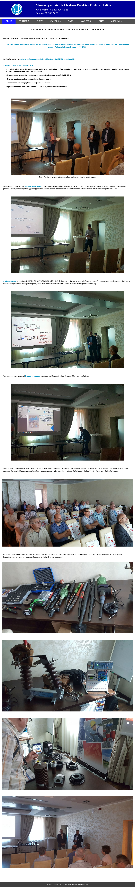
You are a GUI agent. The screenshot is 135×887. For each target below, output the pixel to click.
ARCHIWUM (116, 21)
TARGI (71, 21)
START (9, 21)
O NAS (101, 21)
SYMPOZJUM (55, 21)
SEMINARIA (24, 21)
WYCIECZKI (86, 21)
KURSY (39, 21)
